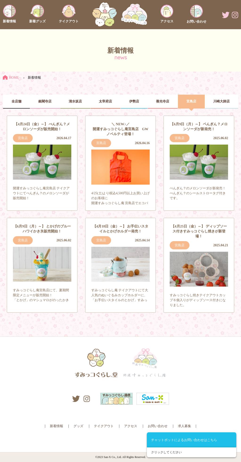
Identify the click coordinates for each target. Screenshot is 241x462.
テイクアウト (104, 426)
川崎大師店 (221, 101)
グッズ (78, 426)
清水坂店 (75, 101)
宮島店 (191, 101)
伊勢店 (134, 101)
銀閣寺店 (45, 101)
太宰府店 (105, 101)
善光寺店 (162, 101)
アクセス (130, 426)
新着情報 (56, 426)
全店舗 (16, 101)
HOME (11, 77)
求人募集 (184, 426)
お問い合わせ (158, 426)
